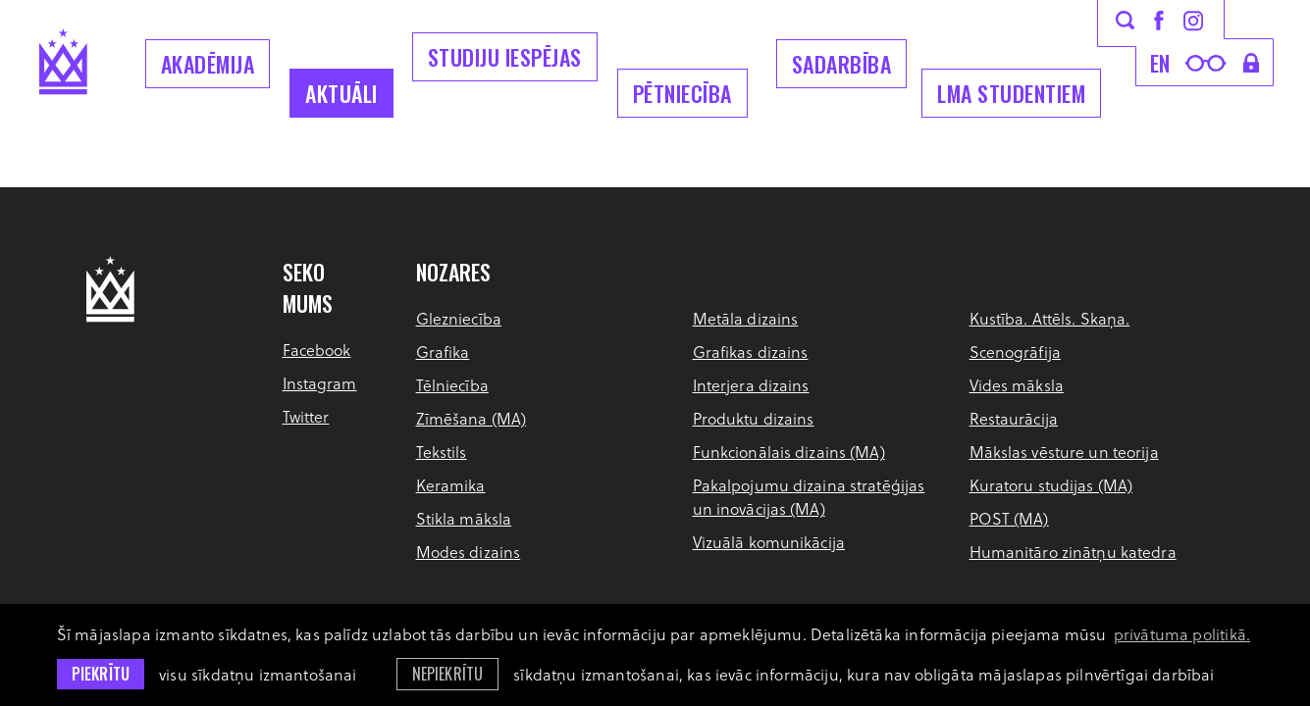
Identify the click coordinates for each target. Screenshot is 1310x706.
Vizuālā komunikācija (769, 541)
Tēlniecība (452, 385)
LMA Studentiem (1011, 93)
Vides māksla (1016, 385)
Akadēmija (208, 63)
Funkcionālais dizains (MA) (789, 451)
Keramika (451, 485)
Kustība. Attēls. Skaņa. (1049, 318)
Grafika (443, 351)
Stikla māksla (464, 518)
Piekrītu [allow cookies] (101, 673)
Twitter (306, 416)
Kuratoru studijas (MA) (1051, 485)
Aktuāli (341, 93)
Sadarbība (842, 63)
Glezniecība (458, 318)
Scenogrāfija (1015, 351)
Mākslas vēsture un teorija (1064, 451)
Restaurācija (1013, 418)
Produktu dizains (753, 418)
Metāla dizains (746, 318)
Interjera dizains (751, 385)
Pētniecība (682, 93)
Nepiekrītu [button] (448, 673)
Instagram (320, 383)
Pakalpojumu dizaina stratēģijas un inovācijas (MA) (809, 497)
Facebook (317, 349)
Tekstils (441, 451)
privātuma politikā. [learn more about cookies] (1182, 634)
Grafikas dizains (751, 351)
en (1160, 62)
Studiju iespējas (505, 57)
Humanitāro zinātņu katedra (1073, 551)
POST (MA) (1009, 518)
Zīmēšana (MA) (471, 418)
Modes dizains (468, 551)
